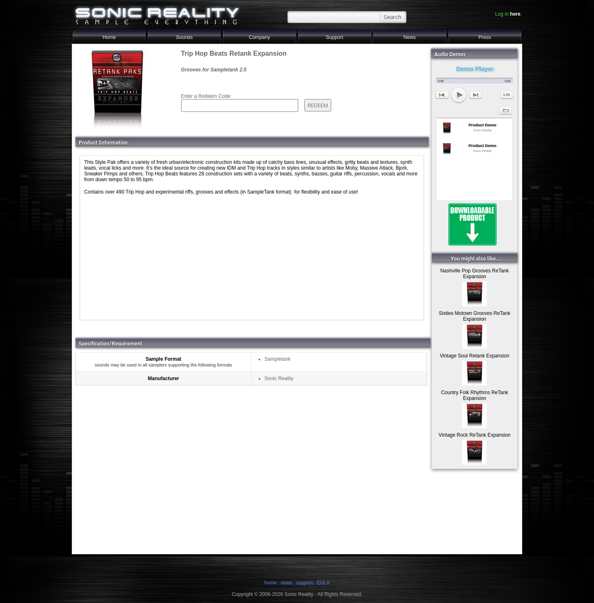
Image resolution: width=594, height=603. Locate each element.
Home (109, 37)
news (286, 583)
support (305, 583)
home (270, 583)
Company (259, 37)
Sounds (184, 37)
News (409, 37)
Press (484, 37)
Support (334, 37)
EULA (323, 583)
